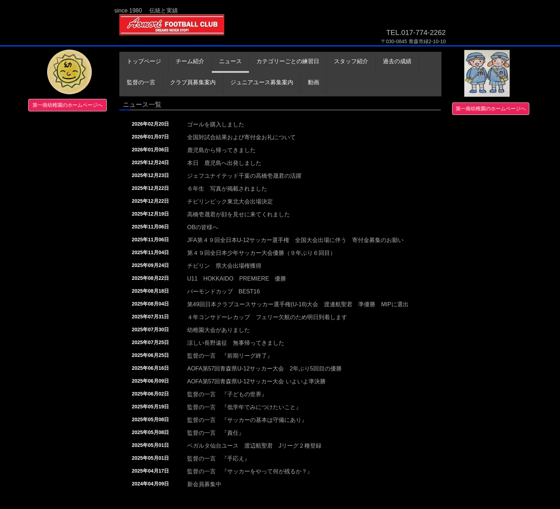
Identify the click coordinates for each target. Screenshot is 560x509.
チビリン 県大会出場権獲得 (224, 266)
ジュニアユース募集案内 (261, 82)
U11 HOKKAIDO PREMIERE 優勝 (236, 279)
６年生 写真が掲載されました (227, 189)
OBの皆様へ (202, 227)
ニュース (230, 61)
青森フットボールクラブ (174, 29)
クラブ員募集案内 (193, 82)
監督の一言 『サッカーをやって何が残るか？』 (250, 471)
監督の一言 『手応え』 (218, 458)
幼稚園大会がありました (218, 330)
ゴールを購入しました (215, 124)
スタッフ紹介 (351, 61)
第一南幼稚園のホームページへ (67, 105)
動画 (313, 82)
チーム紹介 (190, 61)
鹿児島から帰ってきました (221, 150)
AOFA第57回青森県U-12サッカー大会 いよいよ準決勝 (256, 381)
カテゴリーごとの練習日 (287, 61)
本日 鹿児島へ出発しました (224, 163)
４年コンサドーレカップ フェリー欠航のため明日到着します (267, 317)
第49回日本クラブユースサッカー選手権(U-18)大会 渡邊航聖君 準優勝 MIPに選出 (298, 304)
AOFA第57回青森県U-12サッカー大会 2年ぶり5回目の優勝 (264, 369)
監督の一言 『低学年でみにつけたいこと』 (244, 407)
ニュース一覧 (142, 104)
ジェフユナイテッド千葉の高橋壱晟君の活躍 (244, 176)
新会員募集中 (204, 484)
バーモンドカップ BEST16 (223, 291)
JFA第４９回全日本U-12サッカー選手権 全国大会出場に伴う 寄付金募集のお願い (295, 240)
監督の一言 (141, 82)
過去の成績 (397, 61)
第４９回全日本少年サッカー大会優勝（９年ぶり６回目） (261, 253)
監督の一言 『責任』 (215, 433)
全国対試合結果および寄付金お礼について (241, 137)
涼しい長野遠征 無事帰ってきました (235, 343)
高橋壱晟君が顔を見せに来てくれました (238, 214)
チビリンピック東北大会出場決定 (230, 201)
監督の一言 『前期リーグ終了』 (230, 356)
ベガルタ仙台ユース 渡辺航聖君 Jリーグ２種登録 (254, 446)
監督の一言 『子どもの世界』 (227, 394)
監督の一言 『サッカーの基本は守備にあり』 (247, 420)
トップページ (144, 61)
